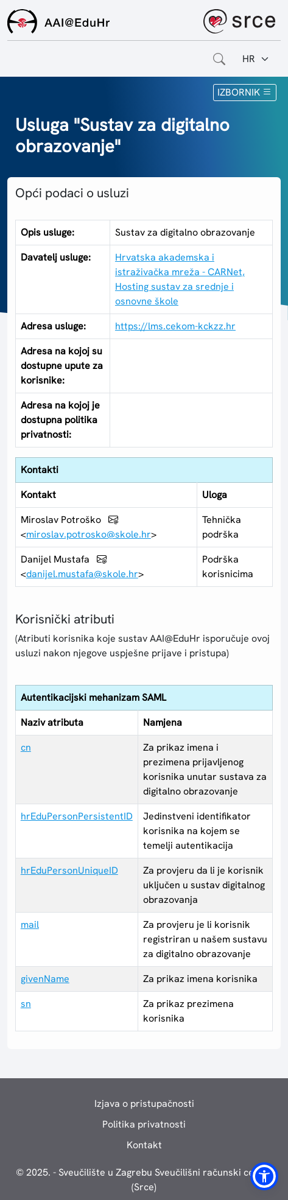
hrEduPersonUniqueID (69, 870)
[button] (264, 1176)
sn (26, 1003)
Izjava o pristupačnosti (144, 1103)
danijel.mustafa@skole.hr (82, 573)
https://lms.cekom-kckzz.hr (175, 326)
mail (30, 924)
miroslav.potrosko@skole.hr (88, 534)
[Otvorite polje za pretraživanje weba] (219, 59)
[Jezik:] (256, 59)
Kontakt (144, 1145)
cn (26, 747)
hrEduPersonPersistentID (77, 816)
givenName (45, 978)
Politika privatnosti (144, 1124)
